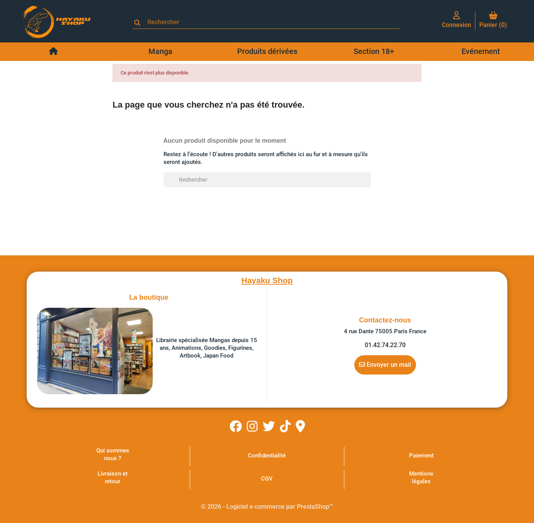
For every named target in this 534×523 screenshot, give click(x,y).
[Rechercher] (269, 22)
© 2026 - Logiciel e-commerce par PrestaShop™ (267, 506)
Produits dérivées (267, 51)
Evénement (481, 51)
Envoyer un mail (385, 364)
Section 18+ (374, 51)
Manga (160, 51)
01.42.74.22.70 (385, 345)
